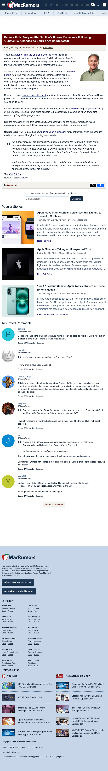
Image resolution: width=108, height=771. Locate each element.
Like (33, 343)
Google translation (93, 108)
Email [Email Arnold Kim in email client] (4, 610)
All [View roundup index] (104, 13)
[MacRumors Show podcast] (46, 5)
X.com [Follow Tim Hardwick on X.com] (36, 632)
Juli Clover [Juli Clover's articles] (6, 616)
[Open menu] (4, 5)
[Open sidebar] (104, 5)
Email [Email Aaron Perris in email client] (30, 665)
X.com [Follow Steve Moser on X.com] (10, 665)
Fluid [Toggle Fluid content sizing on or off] (37, 757)
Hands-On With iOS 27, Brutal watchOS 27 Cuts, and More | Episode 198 (86, 721)
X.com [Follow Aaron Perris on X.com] (36, 665)
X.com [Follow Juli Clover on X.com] (10, 621)
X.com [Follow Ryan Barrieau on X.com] (36, 654)
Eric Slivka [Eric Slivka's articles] (32, 605)
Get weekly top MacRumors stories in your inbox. (54, 193)
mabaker (22, 350)
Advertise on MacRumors (19, 590)
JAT (20, 435)
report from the (37, 54)
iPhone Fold (30, 13)
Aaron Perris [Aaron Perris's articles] (33, 660)
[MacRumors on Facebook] (57, 5)
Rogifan (22, 403)
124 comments (61, 314)
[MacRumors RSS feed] (82, 5)
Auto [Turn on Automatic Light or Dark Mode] (52, 757)
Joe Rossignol (81, 220)
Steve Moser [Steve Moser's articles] (7, 660)
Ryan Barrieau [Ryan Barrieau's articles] (34, 649)
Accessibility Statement (11, 752)
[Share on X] (93, 185)
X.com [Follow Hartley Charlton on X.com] (10, 643)
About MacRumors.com (17, 581)
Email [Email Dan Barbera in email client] (4, 654)
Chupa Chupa (25, 376)
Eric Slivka (48, 47)
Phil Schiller (15, 174)
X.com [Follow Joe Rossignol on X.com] (36, 621)
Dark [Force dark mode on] (62, 757)
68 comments (11, 185)
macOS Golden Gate (84, 13)
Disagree (40, 343)
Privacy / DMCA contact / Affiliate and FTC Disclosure (23, 747)
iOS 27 (47, 13)
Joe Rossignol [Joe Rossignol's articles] (34, 616)
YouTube (12, 675)
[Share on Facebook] (100, 185)
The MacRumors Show (77, 675)
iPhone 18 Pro (11, 13)
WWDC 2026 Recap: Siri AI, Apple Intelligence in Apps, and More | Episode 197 (88, 732)
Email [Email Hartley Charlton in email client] (4, 643)
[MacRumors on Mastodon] (66, 5)
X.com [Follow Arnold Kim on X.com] (10, 610)
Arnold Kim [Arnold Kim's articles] (6, 605)
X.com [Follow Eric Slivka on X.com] (36, 610)
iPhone (24, 177)
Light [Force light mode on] (57, 757)
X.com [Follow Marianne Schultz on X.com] (36, 643)
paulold (21, 329)
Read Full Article (45, 241)
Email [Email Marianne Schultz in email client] (30, 643)
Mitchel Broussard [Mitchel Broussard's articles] (9, 627)
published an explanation (53, 132)
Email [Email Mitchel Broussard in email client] (4, 632)
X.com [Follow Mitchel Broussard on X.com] (10, 632)
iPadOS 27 (62, 13)
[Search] (99, 5)
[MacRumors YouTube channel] (72, 5)
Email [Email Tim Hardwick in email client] (30, 632)
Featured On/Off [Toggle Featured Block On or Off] (9, 757)
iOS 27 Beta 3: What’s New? (31, 697)
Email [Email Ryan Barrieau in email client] (30, 654)
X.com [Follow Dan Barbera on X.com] (10, 654)
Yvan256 (22, 476)
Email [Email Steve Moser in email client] (4, 665)
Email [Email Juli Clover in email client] (4, 621)
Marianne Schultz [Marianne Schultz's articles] (35, 638)
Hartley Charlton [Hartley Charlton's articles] (9, 638)
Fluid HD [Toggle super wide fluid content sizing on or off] (43, 757)
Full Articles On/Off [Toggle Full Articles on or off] (25, 757)
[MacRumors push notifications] (77, 5)
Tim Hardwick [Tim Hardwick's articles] (34, 627)
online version (76, 108)
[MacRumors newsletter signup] (87, 5)
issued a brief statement (34, 95)
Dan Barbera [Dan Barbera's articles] (7, 649)
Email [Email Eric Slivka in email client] (30, 610)
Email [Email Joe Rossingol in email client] (30, 621)
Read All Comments (54, 504)
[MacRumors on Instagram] (51, 5)
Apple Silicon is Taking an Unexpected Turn (65, 249)
